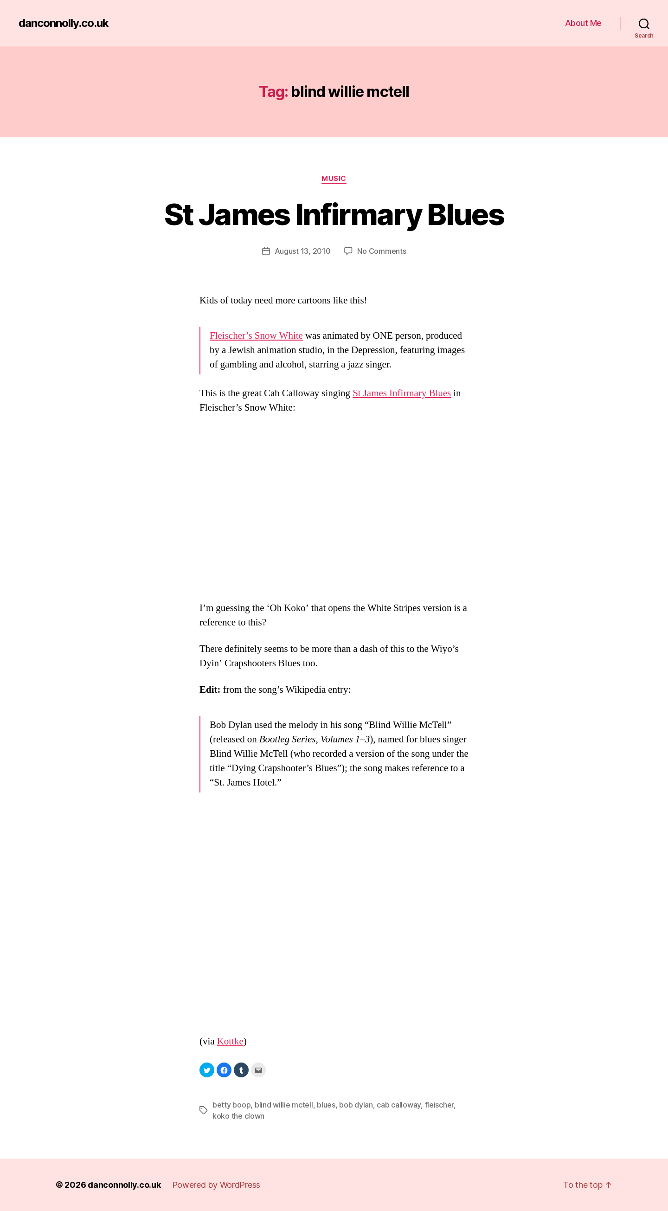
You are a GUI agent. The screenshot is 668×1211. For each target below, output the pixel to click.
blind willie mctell (284, 1104)
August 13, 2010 (303, 251)
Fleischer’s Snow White (256, 335)
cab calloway (399, 1104)
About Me (583, 23)
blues (326, 1104)
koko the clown (238, 1116)
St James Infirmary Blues (334, 214)
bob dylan (356, 1104)
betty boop (231, 1104)
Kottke (230, 1041)
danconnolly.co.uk (64, 23)
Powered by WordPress (216, 1185)
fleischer (439, 1104)
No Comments (381, 251)
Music (334, 178)
